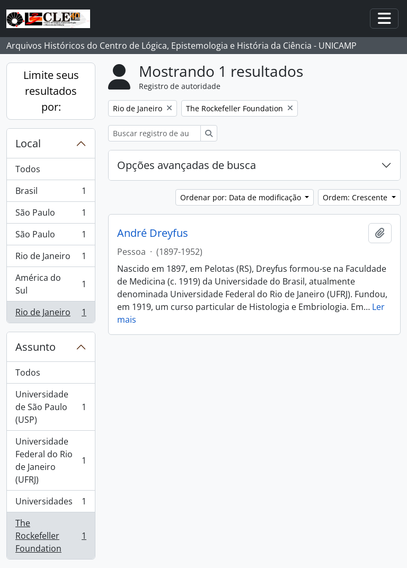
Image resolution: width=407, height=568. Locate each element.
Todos (27, 169)
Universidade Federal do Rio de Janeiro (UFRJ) (50, 460)
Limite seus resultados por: (51, 91)
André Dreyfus (152, 233)
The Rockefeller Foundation (50, 535)
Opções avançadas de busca (186, 165)
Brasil (50, 193)
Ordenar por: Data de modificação (241, 197)
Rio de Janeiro (50, 258)
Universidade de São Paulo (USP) (50, 406)
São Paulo (50, 215)
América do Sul (50, 284)
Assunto (35, 347)
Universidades (50, 503)
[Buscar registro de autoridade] (154, 133)
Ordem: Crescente (356, 197)
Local (28, 143)
